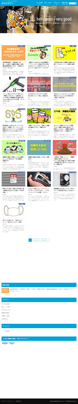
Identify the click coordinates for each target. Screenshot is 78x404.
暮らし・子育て (48, 3)
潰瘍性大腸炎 (65, 3)
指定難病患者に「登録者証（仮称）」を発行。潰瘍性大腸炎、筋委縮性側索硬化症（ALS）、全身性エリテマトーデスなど (38, 290)
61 (44, 240)
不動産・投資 (5, 316)
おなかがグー (8, 3)
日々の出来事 (40, 3)
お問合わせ (5, 319)
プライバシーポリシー (7, 401)
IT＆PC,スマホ (56, 3)
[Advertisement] (39, 38)
